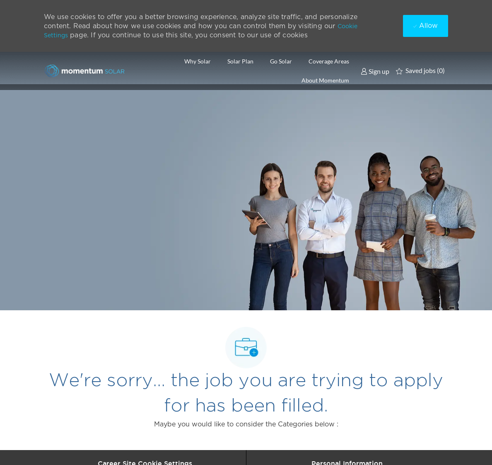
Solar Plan (240, 61)
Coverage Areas (329, 61)
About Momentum (325, 80)
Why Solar (197, 61)
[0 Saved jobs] (420, 71)
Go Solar (281, 61)
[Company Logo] (85, 71)
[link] (375, 71)
